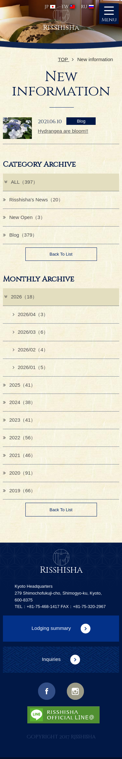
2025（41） (19, 385)
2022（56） (19, 437)
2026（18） (20, 296)
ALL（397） (21, 182)
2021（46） (19, 455)
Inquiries (51, 659)
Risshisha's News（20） (33, 199)
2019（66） (19, 490)
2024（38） (19, 402)
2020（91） (19, 473)
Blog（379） (20, 235)
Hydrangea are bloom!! (63, 131)
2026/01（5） (30, 367)
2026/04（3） (30, 314)
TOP (66, 59)
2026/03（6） (30, 332)
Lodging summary (51, 628)
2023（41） (19, 420)
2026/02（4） (30, 349)
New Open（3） (24, 217)
